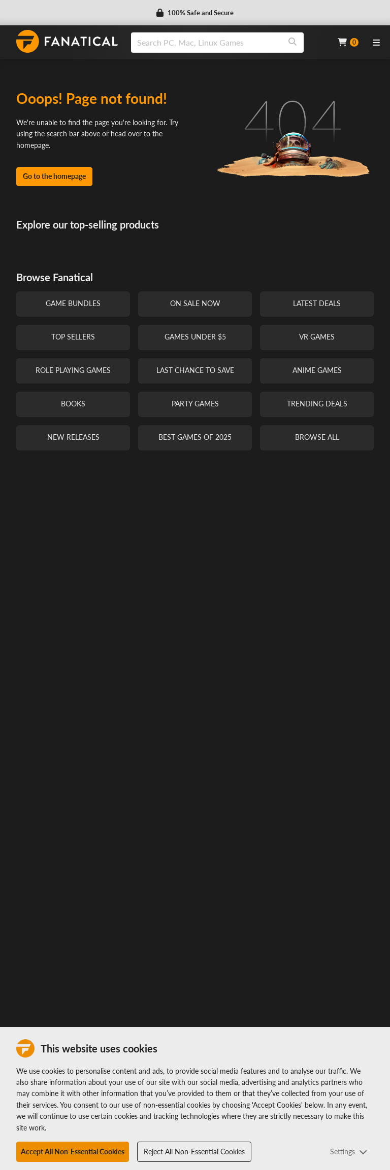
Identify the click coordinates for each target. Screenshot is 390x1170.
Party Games (195, 403)
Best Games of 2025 (195, 437)
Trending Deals (317, 403)
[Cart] (348, 42)
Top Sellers (73, 336)
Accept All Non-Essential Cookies (72, 1151)
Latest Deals (317, 303)
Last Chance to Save (195, 370)
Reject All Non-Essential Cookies (194, 1151)
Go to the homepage (54, 176)
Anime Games (317, 370)
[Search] (292, 42)
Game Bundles (73, 303)
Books (73, 403)
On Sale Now (195, 303)
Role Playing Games (73, 370)
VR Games (317, 336)
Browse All (317, 437)
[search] (206, 42)
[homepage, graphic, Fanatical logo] (67, 41)
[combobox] (228, 42)
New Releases (73, 437)
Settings (348, 1151)
